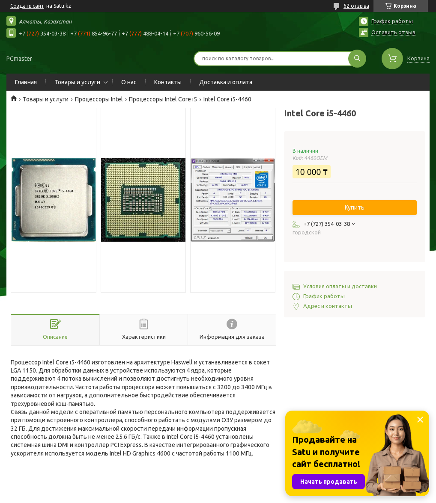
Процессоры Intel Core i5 (163, 99)
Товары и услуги (77, 82)
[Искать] (357, 59)
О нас (129, 82)
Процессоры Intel (99, 99)
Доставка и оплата (225, 82)
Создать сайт (27, 6)
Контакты (168, 82)
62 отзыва (356, 6)
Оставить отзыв (393, 32)
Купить (354, 207)
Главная (26, 82)
